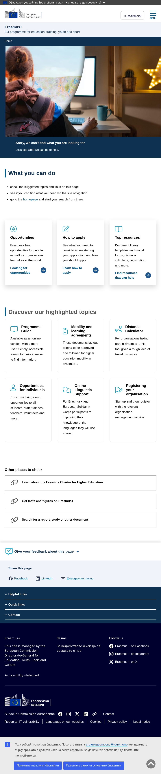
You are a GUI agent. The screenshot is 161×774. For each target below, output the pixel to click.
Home (8, 40)
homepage (30, 199)
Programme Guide (31, 329)
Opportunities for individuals (32, 388)
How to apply (74, 237)
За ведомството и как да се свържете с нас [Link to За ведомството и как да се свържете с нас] (78, 648)
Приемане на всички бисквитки (38, 765)
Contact (108, 714)
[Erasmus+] (26, 13)
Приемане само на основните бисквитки (93, 765)
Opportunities (22, 237)
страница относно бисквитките (107, 744)
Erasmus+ (12, 638)
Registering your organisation (137, 390)
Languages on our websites (65, 721)
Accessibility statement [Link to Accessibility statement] (22, 675)
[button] (18, 578)
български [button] (132, 16)
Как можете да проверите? (85, 2)
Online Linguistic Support (83, 390)
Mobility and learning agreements (81, 331)
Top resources (127, 237)
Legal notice (141, 721)
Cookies (95, 721)
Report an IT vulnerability (22, 721)
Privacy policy (117, 721)
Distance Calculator (134, 329)
